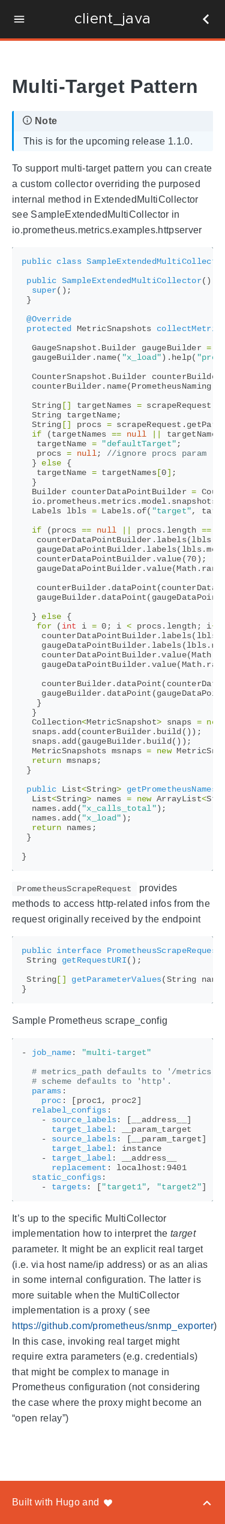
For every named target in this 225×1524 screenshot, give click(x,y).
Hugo (68, 1502)
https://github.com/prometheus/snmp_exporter (113, 1326)
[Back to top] (207, 1502)
